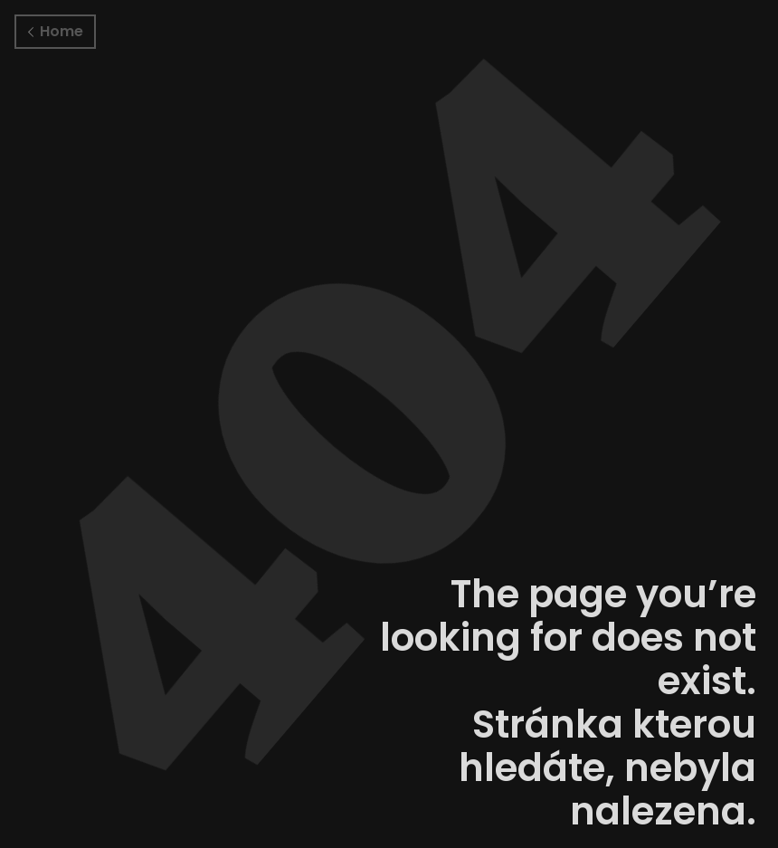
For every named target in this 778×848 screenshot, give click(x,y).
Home (55, 31)
